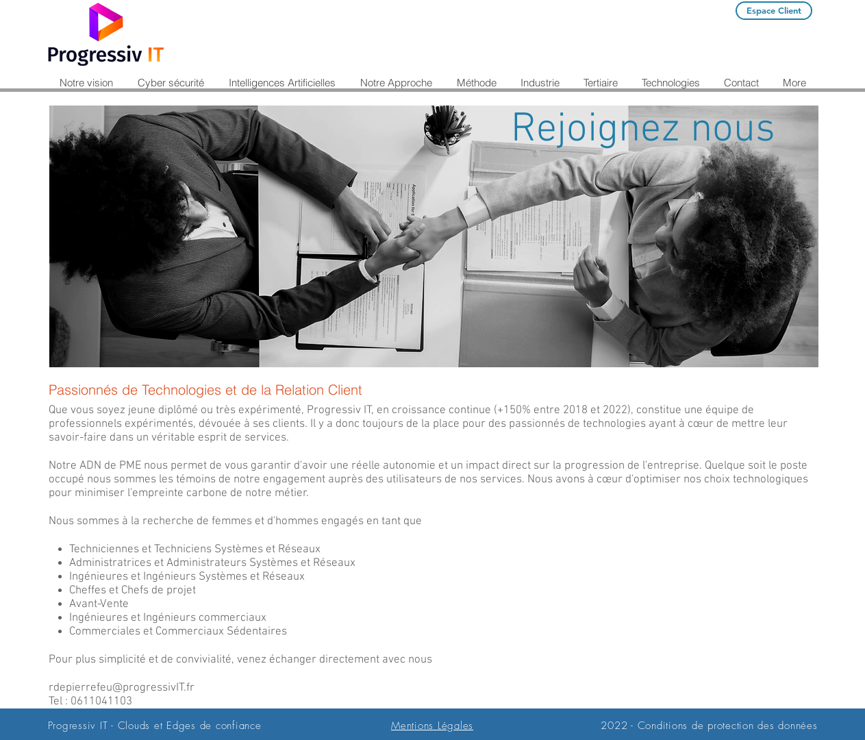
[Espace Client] (774, 10)
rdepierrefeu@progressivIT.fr (122, 688)
